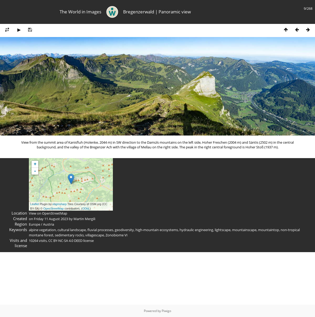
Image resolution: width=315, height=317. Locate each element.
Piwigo (166, 311)
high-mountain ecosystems (156, 229)
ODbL (86, 208)
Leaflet (34, 204)
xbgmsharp (59, 204)
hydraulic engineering (196, 229)
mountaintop (268, 229)
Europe (34, 224)
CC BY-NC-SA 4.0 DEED (65, 240)
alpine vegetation (42, 229)
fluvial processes (100, 229)
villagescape (94, 235)
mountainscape (244, 229)
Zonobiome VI (117, 235)
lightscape (222, 229)
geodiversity (124, 229)
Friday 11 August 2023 (51, 218)
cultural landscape (71, 229)
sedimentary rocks (69, 235)
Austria (48, 224)
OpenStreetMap (53, 208)
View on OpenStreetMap (48, 213)
